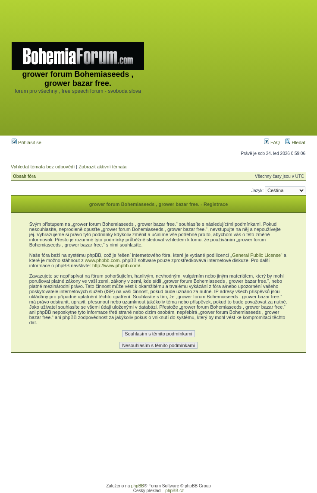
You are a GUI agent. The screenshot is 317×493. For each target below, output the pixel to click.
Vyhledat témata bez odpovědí (43, 166)
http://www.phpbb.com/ (116, 265)
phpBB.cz (174, 490)
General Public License (256, 255)
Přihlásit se (26, 142)
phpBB (137, 486)
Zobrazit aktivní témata (102, 166)
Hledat (295, 142)
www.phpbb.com (102, 260)
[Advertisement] (231, 67)
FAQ (272, 142)
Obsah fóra (24, 176)
